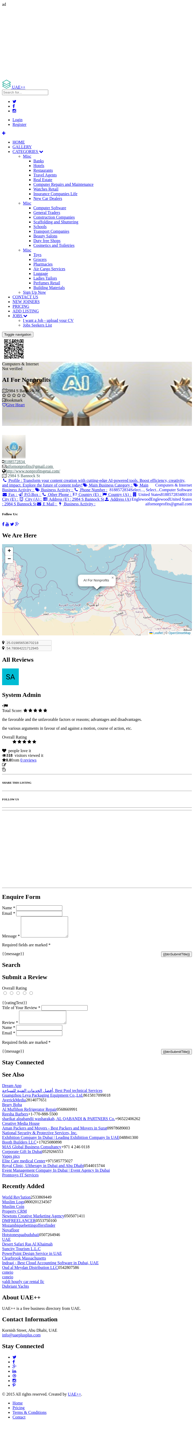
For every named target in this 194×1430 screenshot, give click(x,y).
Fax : (10, 494)
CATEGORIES (28, 151)
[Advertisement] (97, 43)
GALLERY (22, 147)
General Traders (46, 212)
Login (17, 120)
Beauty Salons (45, 236)
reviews (28, 760)
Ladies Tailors (45, 278)
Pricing (19, 1414)
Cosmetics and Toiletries (54, 245)
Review (10, 1029)
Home (18, 1409)
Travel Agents (45, 175)
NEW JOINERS (26, 301)
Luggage (40, 273)
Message (11, 940)
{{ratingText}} (14, 1006)
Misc (27, 156)
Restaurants (43, 170)
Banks (38, 161)
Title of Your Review (21, 1011)
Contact (19, 1423)
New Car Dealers (47, 198)
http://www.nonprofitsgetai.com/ (33, 471)
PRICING (21, 306)
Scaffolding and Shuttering (55, 222)
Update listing (19, 765)
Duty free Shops (46, 240)
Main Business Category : (107, 485)
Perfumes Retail (46, 283)
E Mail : (47, 504)
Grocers (40, 259)
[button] (113, 578)
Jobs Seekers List (37, 325)
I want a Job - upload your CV (48, 320)
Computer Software (49, 208)
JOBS (20, 316)
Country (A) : (117, 494)
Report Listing (18, 769)
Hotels (38, 165)
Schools (40, 226)
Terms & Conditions (29, 1418)
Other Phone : (56, 494)
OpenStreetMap (179, 633)
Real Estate (42, 179)
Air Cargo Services (49, 269)
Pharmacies (43, 264)
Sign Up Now (34, 292)
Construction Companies (54, 217)
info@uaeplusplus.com (21, 1341)
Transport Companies (51, 231)
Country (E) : (87, 494)
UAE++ (74, 1400)
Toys (37, 255)
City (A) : (31, 499)
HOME (19, 142)
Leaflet (156, 633)
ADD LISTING (26, 311)
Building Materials (49, 287)
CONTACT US (25, 297)
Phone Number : (90, 490)
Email (8, 913)
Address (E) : (73, 499)
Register (19, 124)
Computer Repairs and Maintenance (63, 184)
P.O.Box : (29, 494)
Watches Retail (45, 189)
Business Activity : (54, 490)
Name (8, 908)
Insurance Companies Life (55, 194)
